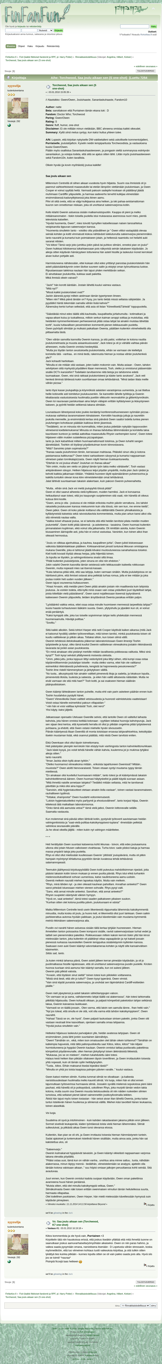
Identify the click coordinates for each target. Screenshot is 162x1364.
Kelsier (127, 57)
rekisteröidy (35, 26)
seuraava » (151, 66)
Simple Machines (85, 1328)
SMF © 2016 (71, 1328)
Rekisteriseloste (82, 1345)
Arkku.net (92, 1352)
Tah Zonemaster (87, 1332)
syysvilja (13, 86)
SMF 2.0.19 (58, 1328)
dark (70, 1213)
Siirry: (117, 1306)
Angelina (111, 57)
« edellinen (139, 66)
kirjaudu (21, 26)
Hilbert (120, 57)
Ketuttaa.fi (89, 1355)
